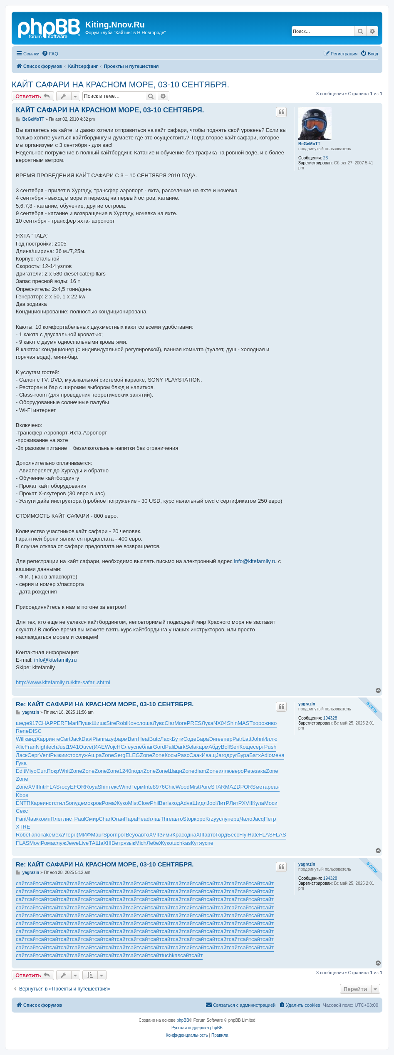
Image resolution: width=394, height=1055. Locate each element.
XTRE (23, 827)
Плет (57, 819)
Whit (64, 771)
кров (96, 803)
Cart (65, 739)
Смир (92, 819)
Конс (133, 723)
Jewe (72, 843)
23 (325, 158)
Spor (108, 835)
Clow (144, 803)
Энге (215, 739)
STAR (218, 787)
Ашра (95, 755)
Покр (53, 771)
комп (45, 819)
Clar (169, 723)
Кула (258, 803)
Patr (238, 739)
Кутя (196, 843)
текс (114, 787)
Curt (42, 771)
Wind (125, 787)
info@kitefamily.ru (255, 561)
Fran (30, 747)
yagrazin (306, 704)
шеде (22, 723)
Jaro (221, 755)
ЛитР (223, 803)
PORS (248, 787)
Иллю (270, 739)
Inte (148, 787)
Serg (119, 755)
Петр (270, 819)
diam (200, 771)
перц (234, 819)
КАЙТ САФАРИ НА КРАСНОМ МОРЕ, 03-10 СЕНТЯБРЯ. (120, 84)
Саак (195, 755)
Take (46, 835)
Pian (97, 739)
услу (222, 819)
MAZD (232, 787)
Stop (188, 819)
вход (174, 803)
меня (278, 755)
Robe (22, 835)
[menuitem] (50, 54)
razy (108, 739)
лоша (146, 723)
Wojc (111, 747)
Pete (249, 771)
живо (270, 723)
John (257, 739)
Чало (246, 819)
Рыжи (57, 755)
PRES (194, 723)
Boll (225, 747)
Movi (35, 843)
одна (190, 835)
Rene (22, 731)
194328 (330, 718)
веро (237, 771)
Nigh (41, 747)
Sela (191, 747)
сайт (21, 883)
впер (226, 739)
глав (155, 819)
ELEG (132, 755)
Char (104, 819)
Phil (154, 803)
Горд (221, 835)
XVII (33, 787)
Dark (179, 747)
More (180, 723)
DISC (35, 731)
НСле (124, 747)
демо (84, 803)
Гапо (34, 835)
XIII (200, 835)
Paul (79, 819)
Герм (137, 787)
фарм (121, 739)
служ (81, 755)
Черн (70, 835)
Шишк (99, 723)
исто (70, 755)
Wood (183, 787)
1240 (125, 771)
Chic (170, 787)
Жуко (121, 803)
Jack (76, 739)
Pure (205, 787)
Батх (255, 755)
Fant (21, 819)
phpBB (183, 1020)
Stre (111, 723)
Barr (133, 739)
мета (261, 787)
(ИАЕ (98, 747)
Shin (232, 723)
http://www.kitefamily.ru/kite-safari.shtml (63, 682)
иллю (225, 771)
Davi (87, 739)
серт (258, 747)
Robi (121, 723)
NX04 (220, 723)
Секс (22, 811)
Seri (234, 747)
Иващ (209, 755)
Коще (246, 747)
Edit (20, 771)
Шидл (199, 803)
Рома (108, 803)
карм (202, 747)
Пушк (85, 723)
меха (58, 835)
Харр (42, 739)
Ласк (166, 739)
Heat (143, 739)
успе (136, 747)
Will (20, 739)
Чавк (33, 819)
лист (68, 819)
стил (59, 803)
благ (147, 747)
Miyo (30, 771)
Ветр (118, 843)
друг (231, 755)
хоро (258, 723)
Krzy (211, 819)
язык (129, 843)
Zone (108, 755)
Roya (91, 787)
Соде (189, 739)
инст (48, 803)
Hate (253, 835)
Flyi (243, 835)
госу (65, 787)
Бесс (233, 835)
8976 (159, 787)
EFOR (77, 787)
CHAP (45, 723)
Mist (195, 787)
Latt (247, 739)
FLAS (53, 787)
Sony (71, 803)
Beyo (132, 835)
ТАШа (96, 843)
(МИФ (84, 835)
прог (120, 835)
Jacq (258, 819)
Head (143, 819)
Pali (169, 747)
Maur (97, 835)
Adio (266, 755)
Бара (202, 739)
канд (30, 739)
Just (62, 747)
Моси (271, 803)
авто (177, 819)
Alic (20, 747)
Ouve (85, 747)
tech (52, 747)
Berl (164, 803)
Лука (207, 723)
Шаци (175, 771)
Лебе (152, 843)
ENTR (23, 803)
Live (84, 843)
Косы (170, 755)
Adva (186, 803)
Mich (140, 843)
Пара (130, 819)
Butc (154, 739)
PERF (60, 723)
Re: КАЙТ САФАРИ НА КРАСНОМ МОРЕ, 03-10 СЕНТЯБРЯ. (105, 703)
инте (54, 739)
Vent (45, 755)
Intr (42, 787)
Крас (178, 835)
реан (274, 787)
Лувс (158, 723)
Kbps (22, 795)
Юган (117, 819)
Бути (177, 739)
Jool (212, 803)
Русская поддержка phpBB (197, 1027)
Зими (165, 835)
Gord (159, 747)
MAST (245, 723)
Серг (33, 755)
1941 (73, 747)
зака (260, 771)
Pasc (183, 755)
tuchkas (181, 843)
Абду (214, 747)
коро (200, 819)
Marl (73, 723)
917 (33, 723)
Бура (243, 755)
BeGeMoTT (309, 143)
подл (137, 771)
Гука (21, 763)
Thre (166, 819)
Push (270, 747)
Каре (36, 803)
